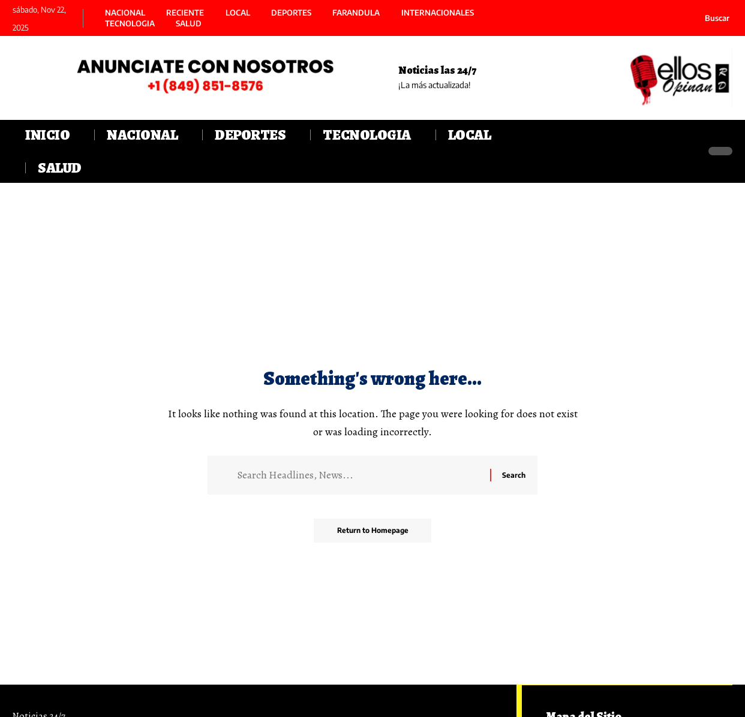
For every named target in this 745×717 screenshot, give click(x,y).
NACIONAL (125, 13)
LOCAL (238, 13)
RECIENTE (185, 13)
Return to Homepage (372, 531)
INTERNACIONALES (437, 13)
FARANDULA (356, 13)
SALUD (189, 24)
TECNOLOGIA (130, 24)
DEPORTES (291, 13)
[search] (710, 18)
